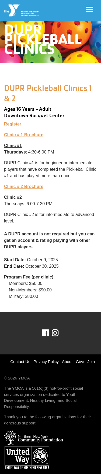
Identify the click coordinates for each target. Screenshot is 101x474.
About (67, 361)
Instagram (58, 333)
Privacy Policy (46, 361)
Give (80, 361)
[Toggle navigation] (89, 9)
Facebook (49, 333)
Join (91, 361)
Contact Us (20, 361)
